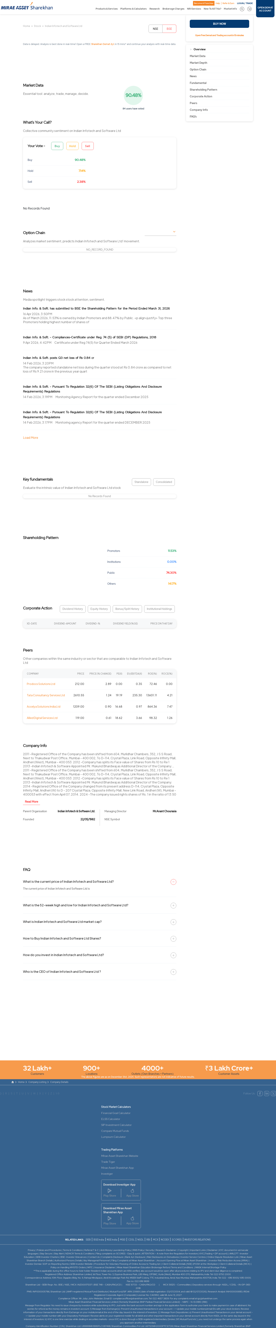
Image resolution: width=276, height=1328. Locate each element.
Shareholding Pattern (203, 89)
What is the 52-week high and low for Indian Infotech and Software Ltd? (75, 905)
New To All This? (212, 8)
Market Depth (198, 63)
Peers (193, 103)
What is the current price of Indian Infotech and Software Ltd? (68, 881)
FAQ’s (193, 116)
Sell (87, 146)
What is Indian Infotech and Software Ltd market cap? (62, 922)
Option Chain (198, 69)
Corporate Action (201, 96)
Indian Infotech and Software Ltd (63, 26)
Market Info (230, 8)
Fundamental (198, 83)
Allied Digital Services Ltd (42, 717)
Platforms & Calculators (133, 8)
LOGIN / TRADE (245, 3)
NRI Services (194, 8)
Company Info (199, 110)
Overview (200, 49)
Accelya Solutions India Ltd (43, 706)
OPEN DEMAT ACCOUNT (265, 9)
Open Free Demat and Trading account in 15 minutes (219, 35)
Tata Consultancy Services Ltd (46, 695)
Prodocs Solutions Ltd (41, 684)
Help (218, 3)
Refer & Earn (228, 3)
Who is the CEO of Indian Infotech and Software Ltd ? (62, 972)
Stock (37, 26)
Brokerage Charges (173, 8)
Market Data (197, 56)
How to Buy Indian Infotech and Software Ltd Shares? (62, 938)
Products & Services (107, 8)
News (193, 76)
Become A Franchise (203, 3)
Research (155, 8)
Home (26, 26)
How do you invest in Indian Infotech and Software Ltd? (63, 955)
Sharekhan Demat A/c (103, 44)
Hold (72, 146)
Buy (57, 146)
